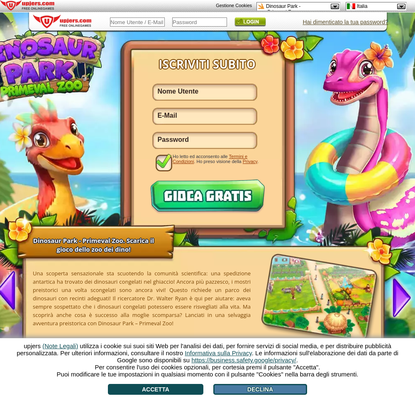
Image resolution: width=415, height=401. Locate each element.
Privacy (250, 161)
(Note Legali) (60, 345)
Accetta (155, 389)
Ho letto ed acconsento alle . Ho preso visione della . (216, 159)
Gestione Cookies (234, 5)
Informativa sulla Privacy (218, 352)
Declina (260, 389)
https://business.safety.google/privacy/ (243, 360)
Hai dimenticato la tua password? (345, 22)
